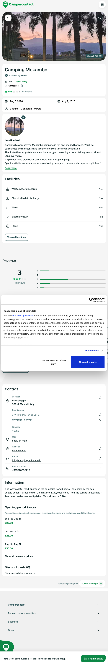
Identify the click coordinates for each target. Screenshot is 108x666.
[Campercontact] (18, 4)
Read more (11, 168)
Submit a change (92, 583)
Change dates (93, 658)
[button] (54, 556)
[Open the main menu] (102, 4)
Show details (92, 350)
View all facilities (16, 237)
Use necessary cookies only (53, 362)
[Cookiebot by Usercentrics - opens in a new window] (91, 300)
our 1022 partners (22, 315)
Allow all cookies (88, 362)
